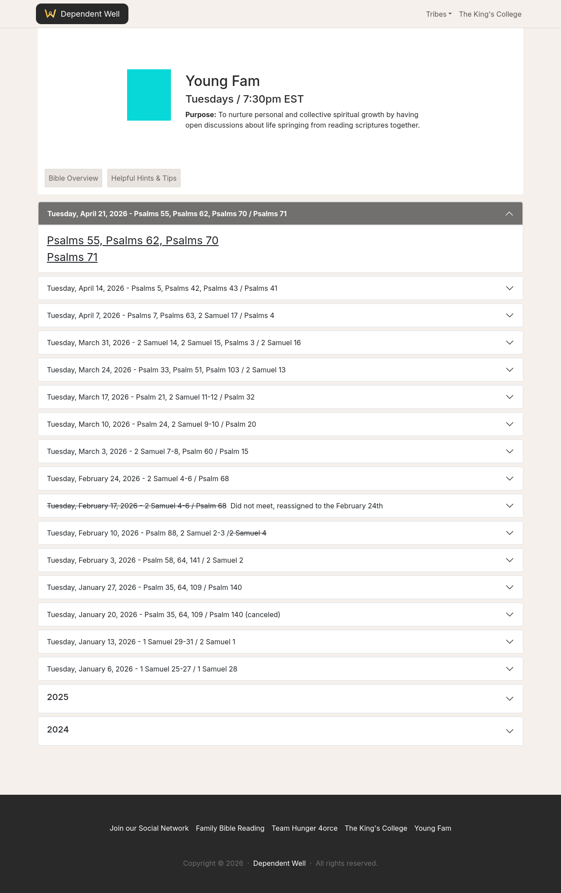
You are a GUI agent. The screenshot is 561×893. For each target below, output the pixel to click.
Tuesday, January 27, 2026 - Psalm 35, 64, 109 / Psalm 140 (144, 587)
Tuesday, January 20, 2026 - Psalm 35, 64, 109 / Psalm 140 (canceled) (163, 614)
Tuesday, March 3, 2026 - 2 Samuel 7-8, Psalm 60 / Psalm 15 (148, 451)
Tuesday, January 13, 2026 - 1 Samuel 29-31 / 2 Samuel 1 (141, 641)
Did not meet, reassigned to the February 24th (215, 505)
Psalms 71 (72, 257)
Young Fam (432, 828)
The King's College (490, 14)
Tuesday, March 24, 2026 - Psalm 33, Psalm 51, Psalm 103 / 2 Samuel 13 (166, 369)
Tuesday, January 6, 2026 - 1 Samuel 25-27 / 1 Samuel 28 (142, 668)
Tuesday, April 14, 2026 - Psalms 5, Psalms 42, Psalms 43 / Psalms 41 (162, 288)
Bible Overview (73, 178)
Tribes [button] (436, 14)
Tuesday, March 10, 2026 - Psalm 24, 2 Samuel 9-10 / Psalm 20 (151, 424)
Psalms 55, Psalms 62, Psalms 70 (133, 240)
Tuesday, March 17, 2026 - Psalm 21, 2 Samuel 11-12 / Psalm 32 (151, 397)
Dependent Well (82, 13)
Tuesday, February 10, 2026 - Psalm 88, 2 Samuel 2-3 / (156, 533)
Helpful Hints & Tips (144, 178)
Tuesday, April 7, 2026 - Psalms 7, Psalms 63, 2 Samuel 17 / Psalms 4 (160, 315)
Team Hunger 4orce (305, 828)
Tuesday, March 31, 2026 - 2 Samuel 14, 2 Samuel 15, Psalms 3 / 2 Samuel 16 (174, 342)
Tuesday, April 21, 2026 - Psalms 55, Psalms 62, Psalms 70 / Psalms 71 (167, 213)
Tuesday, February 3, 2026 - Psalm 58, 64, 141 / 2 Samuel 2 (145, 560)
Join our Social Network (149, 828)
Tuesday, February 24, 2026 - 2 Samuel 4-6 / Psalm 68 (138, 478)
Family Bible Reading (230, 828)
